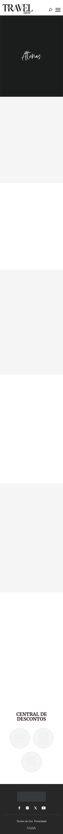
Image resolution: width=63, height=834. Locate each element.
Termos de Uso (25, 821)
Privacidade (40, 821)
